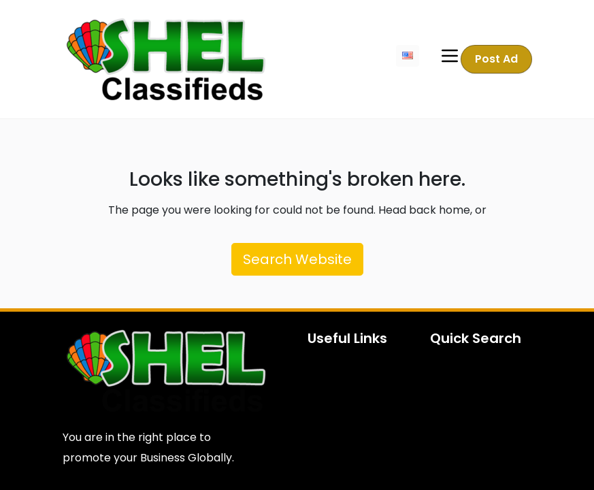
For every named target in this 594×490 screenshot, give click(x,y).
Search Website (297, 259)
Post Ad (497, 59)
